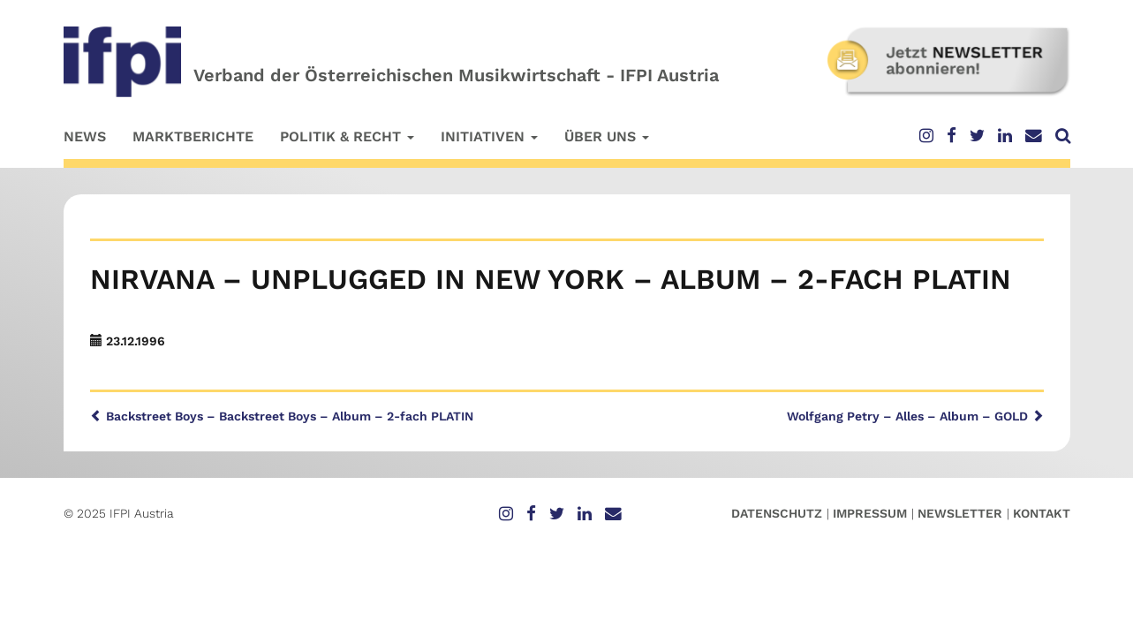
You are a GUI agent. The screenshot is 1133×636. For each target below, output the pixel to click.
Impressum (870, 513)
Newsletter (960, 513)
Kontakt (1041, 513)
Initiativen (489, 136)
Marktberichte (192, 136)
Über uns (606, 136)
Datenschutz (776, 513)
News (85, 136)
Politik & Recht (347, 136)
